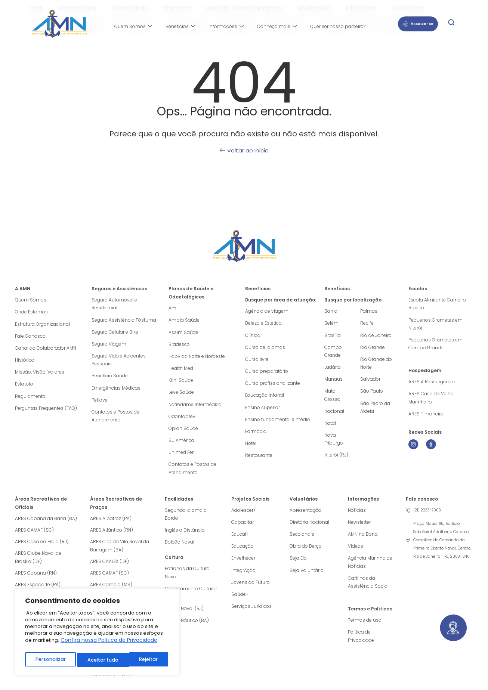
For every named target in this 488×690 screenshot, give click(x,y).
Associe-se (417, 24)
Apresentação (305, 514)
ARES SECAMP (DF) (110, 678)
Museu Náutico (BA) (187, 628)
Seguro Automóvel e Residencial (114, 304)
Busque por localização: (353, 300)
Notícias (357, 514)
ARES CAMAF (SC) (34, 534)
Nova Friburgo (333, 442)
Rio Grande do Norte (376, 364)
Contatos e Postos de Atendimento (115, 419)
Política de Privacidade (361, 643)
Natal (330, 426)
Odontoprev (182, 419)
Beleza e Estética (263, 323)
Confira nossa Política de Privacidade (109, 643)
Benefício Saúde (110, 378)
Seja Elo (298, 564)
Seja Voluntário (307, 576)
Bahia (330, 311)
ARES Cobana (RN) (36, 577)
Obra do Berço (306, 551)
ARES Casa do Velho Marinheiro (431, 400)
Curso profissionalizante (272, 385)
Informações (226, 26)
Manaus (333, 381)
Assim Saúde (183, 332)
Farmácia (255, 434)
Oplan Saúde (183, 431)
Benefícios (180, 26)
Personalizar (50, 660)
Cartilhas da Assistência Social (368, 588)
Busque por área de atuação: (280, 300)
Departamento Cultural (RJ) (191, 599)
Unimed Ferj (182, 456)
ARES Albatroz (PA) (111, 523)
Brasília (332, 335)
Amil (174, 308)
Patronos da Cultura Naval (187, 578)
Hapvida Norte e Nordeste (197, 357)
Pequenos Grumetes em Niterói (435, 324)
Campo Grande (333, 352)
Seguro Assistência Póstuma (124, 320)
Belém (331, 323)
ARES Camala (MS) (111, 589)
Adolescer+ (243, 514)
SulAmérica (181, 443)
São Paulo (371, 393)
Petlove (100, 402)
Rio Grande (372, 348)
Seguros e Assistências (119, 288)
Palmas (368, 311)
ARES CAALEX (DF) (109, 566)
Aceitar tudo (144, 660)
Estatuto (24, 386)
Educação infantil (264, 397)
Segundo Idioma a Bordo (186, 518)
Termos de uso (365, 627)
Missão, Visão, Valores (39, 374)
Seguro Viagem (109, 345)
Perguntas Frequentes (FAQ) (46, 411)
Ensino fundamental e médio (277, 422)
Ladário (332, 368)
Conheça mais (277, 26)
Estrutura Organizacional (42, 324)
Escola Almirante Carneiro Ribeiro (437, 304)
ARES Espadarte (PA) (38, 589)
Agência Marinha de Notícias (370, 568)
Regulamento (30, 398)
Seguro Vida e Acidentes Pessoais (119, 361)
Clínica (252, 335)
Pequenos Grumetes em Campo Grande (435, 345)
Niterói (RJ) (336, 459)
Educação (242, 551)
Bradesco (179, 345)
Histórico (24, 361)
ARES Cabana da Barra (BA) (46, 523)
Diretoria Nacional (309, 527)
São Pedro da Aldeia (375, 409)
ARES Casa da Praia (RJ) (42, 546)
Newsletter (359, 527)
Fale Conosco (30, 337)
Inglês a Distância (185, 535)
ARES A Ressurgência (431, 383)
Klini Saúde (181, 382)
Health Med (181, 369)
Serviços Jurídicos (251, 613)
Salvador (370, 381)
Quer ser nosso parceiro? (337, 26)
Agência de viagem (266, 311)
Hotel (250, 446)
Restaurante (258, 459)
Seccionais (302, 539)
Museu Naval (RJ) (184, 615)
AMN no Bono (363, 539)
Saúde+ (239, 601)
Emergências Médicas (116, 390)
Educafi (239, 539)
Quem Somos (133, 26)
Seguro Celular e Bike (115, 332)
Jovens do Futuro (250, 588)
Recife (367, 323)
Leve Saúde (181, 394)
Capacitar (242, 527)
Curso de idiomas (265, 348)
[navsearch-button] (451, 23)
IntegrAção (243, 576)
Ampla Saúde (184, 320)
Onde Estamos (31, 312)
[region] (97, 633)
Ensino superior (262, 409)
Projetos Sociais (250, 503)
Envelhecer (243, 564)
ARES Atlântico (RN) (111, 534)
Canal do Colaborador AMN (45, 349)
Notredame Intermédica (195, 406)
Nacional (334, 414)
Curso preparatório (266, 372)
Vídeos (355, 551)
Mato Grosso (332, 397)
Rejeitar (96, 660)
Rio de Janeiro (376, 335)
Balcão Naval (179, 547)
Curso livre (257, 360)
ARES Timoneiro (426, 416)
